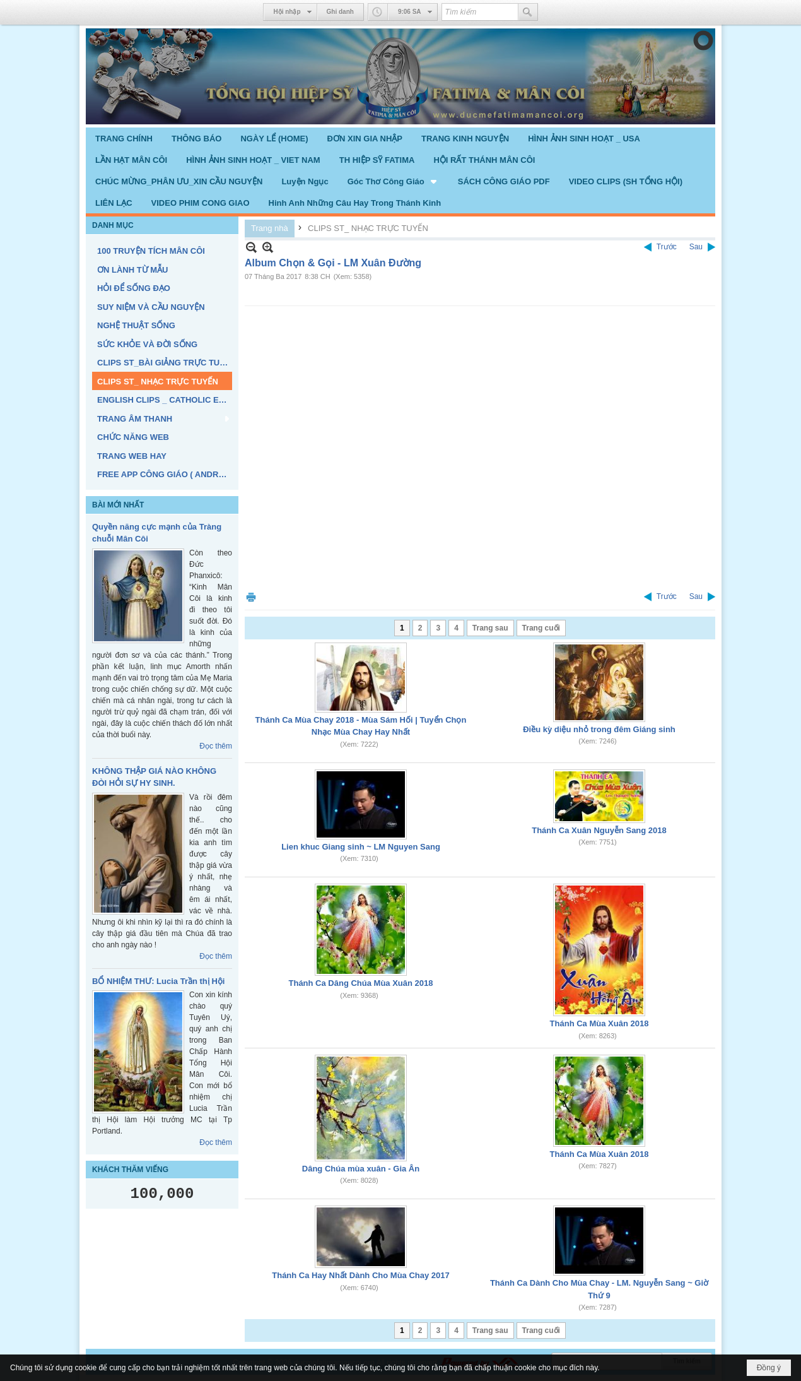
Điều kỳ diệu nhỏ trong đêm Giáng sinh (599, 729)
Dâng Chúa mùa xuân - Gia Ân (360, 1168)
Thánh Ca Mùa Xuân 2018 (599, 1023)
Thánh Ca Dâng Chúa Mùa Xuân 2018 (361, 983)
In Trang (251, 596)
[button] (393, 181)
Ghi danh (340, 11)
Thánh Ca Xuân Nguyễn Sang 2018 (599, 830)
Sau (696, 246)
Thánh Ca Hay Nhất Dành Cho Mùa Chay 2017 (361, 1275)
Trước (667, 246)
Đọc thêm (215, 746)
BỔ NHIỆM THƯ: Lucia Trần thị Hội (158, 981)
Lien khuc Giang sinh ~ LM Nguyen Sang (360, 846)
